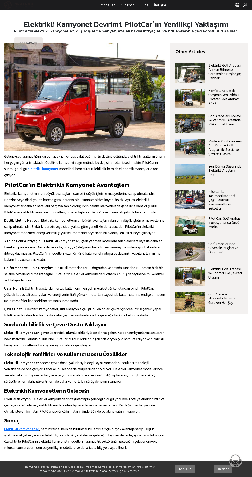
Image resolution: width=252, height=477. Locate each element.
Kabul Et (185, 469)
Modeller (108, 5)
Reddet (223, 469)
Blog (144, 5)
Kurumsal (128, 5)
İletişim (160, 5)
